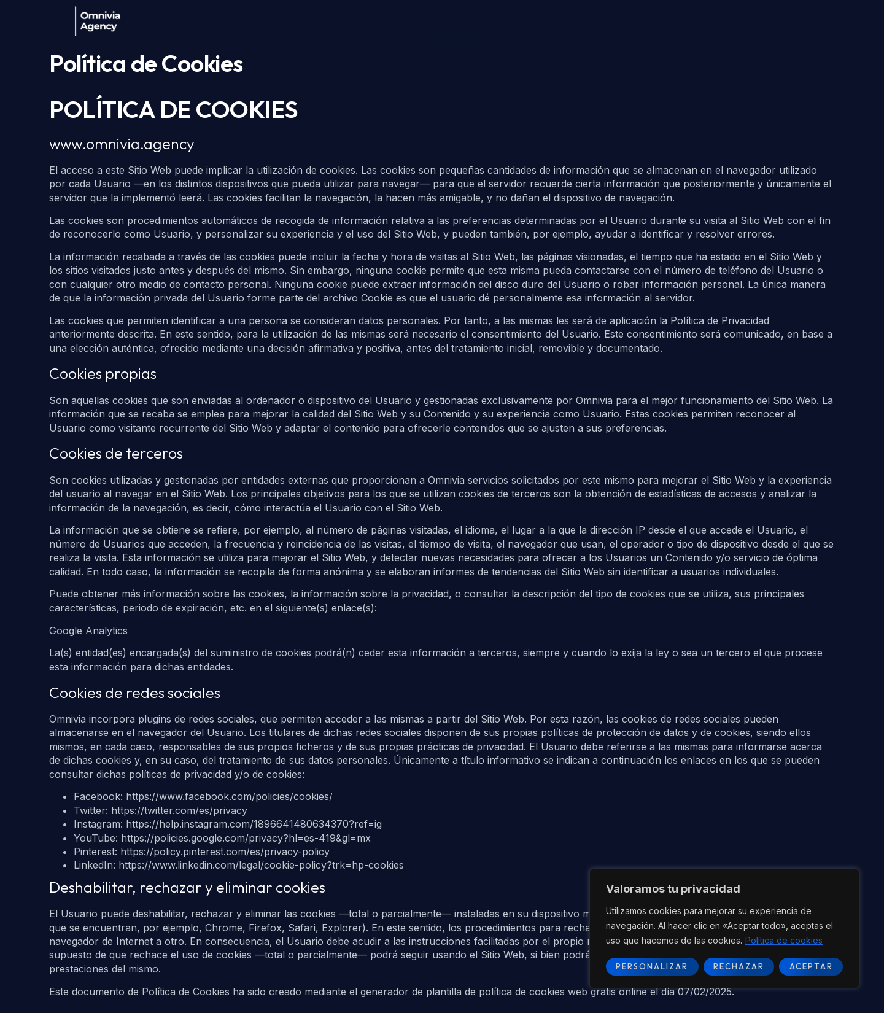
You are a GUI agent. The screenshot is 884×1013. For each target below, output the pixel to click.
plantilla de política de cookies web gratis (521, 991)
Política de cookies (784, 940)
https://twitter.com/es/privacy (179, 810)
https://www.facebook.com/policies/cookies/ (229, 796)
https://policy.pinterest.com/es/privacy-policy (225, 851)
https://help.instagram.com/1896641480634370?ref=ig (254, 824)
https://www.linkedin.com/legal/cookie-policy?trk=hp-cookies (261, 865)
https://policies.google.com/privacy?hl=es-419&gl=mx (246, 838)
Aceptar (811, 966)
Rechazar (738, 966)
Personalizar (652, 966)
